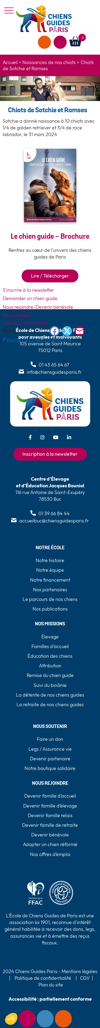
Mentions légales (79, 971)
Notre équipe (50, 570)
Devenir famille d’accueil (50, 796)
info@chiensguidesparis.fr (54, 372)
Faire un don (63, 1018)
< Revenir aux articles (25, 323)
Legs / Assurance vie (50, 749)
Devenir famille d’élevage (50, 806)
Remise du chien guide (50, 675)
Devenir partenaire (50, 759)
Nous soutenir (17, 315)
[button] (92, 41)
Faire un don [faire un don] (44, 42)
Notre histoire (50, 560)
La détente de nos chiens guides (50, 695)
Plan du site (50, 985)
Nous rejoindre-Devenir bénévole (38, 307)
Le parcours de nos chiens (50, 599)
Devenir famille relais (50, 815)
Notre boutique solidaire (50, 768)
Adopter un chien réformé (50, 844)
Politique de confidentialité (43, 978)
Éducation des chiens (50, 656)
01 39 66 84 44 (54, 513)
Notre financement (50, 580)
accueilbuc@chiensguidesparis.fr (54, 521)
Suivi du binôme (50, 685)
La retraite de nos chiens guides (50, 704)
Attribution (50, 666)
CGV (85, 978)
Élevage (50, 637)
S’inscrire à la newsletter (28, 290)
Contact (45, 1018)
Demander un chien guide (30, 298)
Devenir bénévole (50, 835)
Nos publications (50, 609)
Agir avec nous (60, 42)
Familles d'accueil (50, 646)
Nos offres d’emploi (50, 854)
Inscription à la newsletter (50, 454)
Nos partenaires (50, 589)
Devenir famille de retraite (50, 825)
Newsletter (27, 1018)
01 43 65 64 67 (54, 365)
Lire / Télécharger (50, 276)
